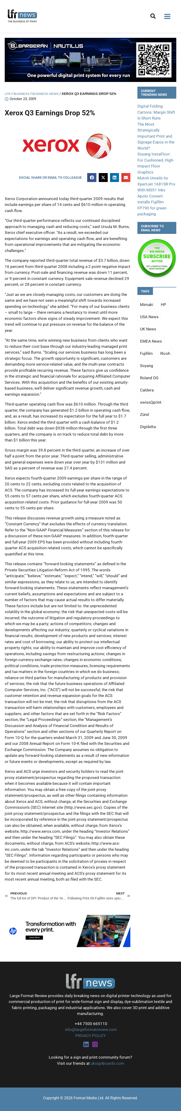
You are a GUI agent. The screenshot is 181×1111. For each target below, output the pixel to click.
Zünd (144, 414)
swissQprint (150, 402)
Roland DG (149, 377)
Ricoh (165, 353)
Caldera (147, 390)
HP (163, 304)
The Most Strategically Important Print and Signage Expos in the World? (155, 136)
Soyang (146, 365)
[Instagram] (95, 1044)
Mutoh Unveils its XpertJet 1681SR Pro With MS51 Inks (156, 184)
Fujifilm (146, 353)
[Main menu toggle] (167, 16)
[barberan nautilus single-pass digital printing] (90, 59)
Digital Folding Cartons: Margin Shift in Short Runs (156, 112)
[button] (153, 17)
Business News (48, 94)
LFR (8, 94)
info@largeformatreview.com (90, 1029)
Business (22, 94)
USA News (149, 316)
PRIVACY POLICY (90, 1035)
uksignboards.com (107, 1063)
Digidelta (148, 426)
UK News (148, 329)
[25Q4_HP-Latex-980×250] (67, 931)
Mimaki (146, 304)
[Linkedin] (86, 1044)
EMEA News (151, 341)
